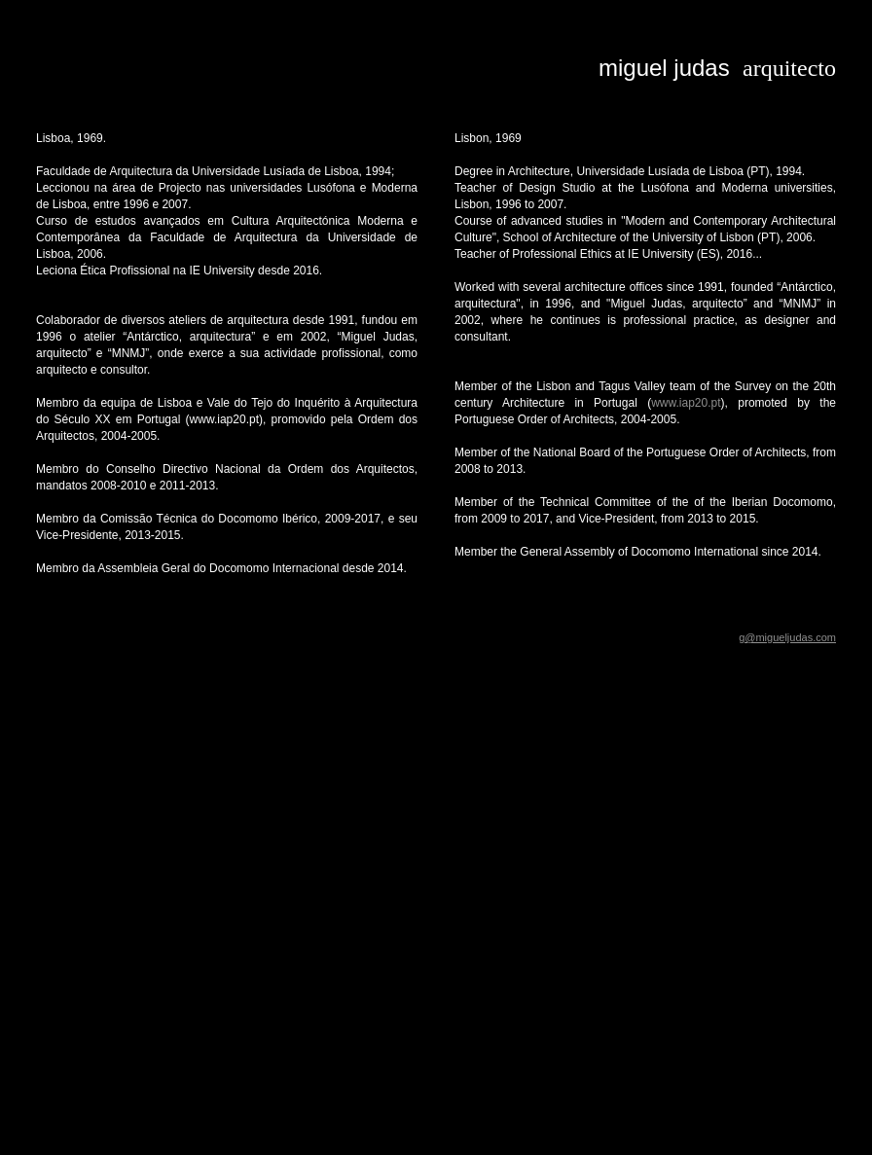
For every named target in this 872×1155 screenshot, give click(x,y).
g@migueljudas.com (787, 637)
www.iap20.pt (685, 403)
